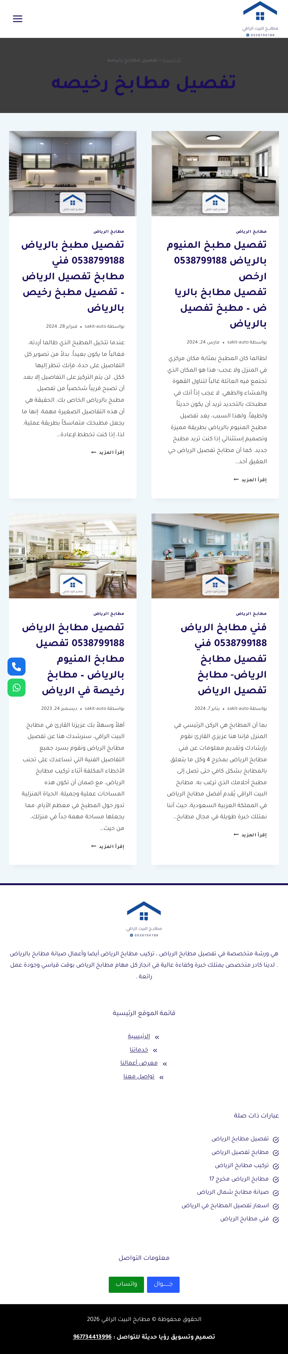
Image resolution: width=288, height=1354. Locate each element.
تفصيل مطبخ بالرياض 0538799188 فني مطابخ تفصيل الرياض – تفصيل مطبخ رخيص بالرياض (72, 278)
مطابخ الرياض (251, 232)
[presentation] (215, 173)
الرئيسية (172, 60)
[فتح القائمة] (18, 18)
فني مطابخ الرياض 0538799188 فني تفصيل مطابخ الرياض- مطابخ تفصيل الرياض (223, 660)
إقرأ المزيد (250, 480)
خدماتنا (139, 1050)
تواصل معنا (138, 1077)
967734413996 (92, 1337)
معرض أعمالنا (139, 1063)
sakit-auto (238, 342)
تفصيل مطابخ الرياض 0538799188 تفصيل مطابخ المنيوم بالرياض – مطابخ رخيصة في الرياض (73, 660)
